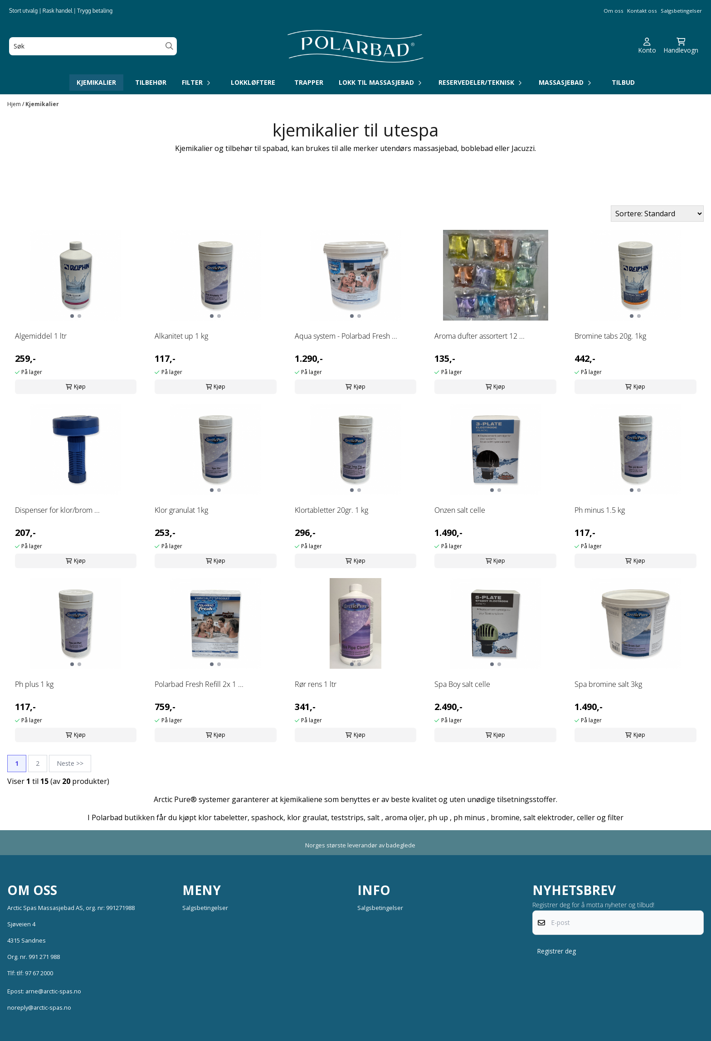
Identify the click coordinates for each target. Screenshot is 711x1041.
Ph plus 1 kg (34, 684)
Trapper (308, 82)
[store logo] (355, 46)
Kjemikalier (96, 82)
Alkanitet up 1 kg (181, 336)
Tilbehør (150, 82)
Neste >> (70, 763)
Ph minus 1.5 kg (600, 510)
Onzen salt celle (459, 510)
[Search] (169, 46)
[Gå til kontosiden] (647, 46)
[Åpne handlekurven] (681, 46)
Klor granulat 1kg (181, 510)
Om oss (613, 10)
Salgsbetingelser (681, 10)
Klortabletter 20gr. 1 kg (331, 510)
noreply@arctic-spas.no (39, 1007)
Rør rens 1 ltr (315, 684)
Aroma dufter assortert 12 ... (479, 336)
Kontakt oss (642, 10)
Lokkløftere (253, 82)
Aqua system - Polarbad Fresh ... (346, 336)
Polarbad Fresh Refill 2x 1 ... (199, 684)
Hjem (14, 104)
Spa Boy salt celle (462, 684)
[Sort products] (657, 213)
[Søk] (93, 46)
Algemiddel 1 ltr (41, 336)
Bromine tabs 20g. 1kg (610, 336)
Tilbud (623, 82)
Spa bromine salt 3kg (608, 684)
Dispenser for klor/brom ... (57, 510)
